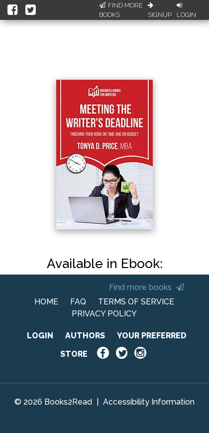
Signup (160, 10)
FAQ (78, 301)
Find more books (146, 287)
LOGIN (40, 335)
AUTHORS (85, 335)
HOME (46, 301)
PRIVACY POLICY (104, 313)
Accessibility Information (149, 402)
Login (186, 10)
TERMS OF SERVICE (136, 301)
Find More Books (121, 10)
